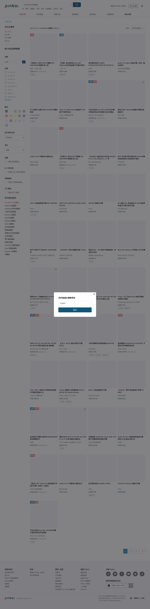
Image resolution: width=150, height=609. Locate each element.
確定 (75, 310)
